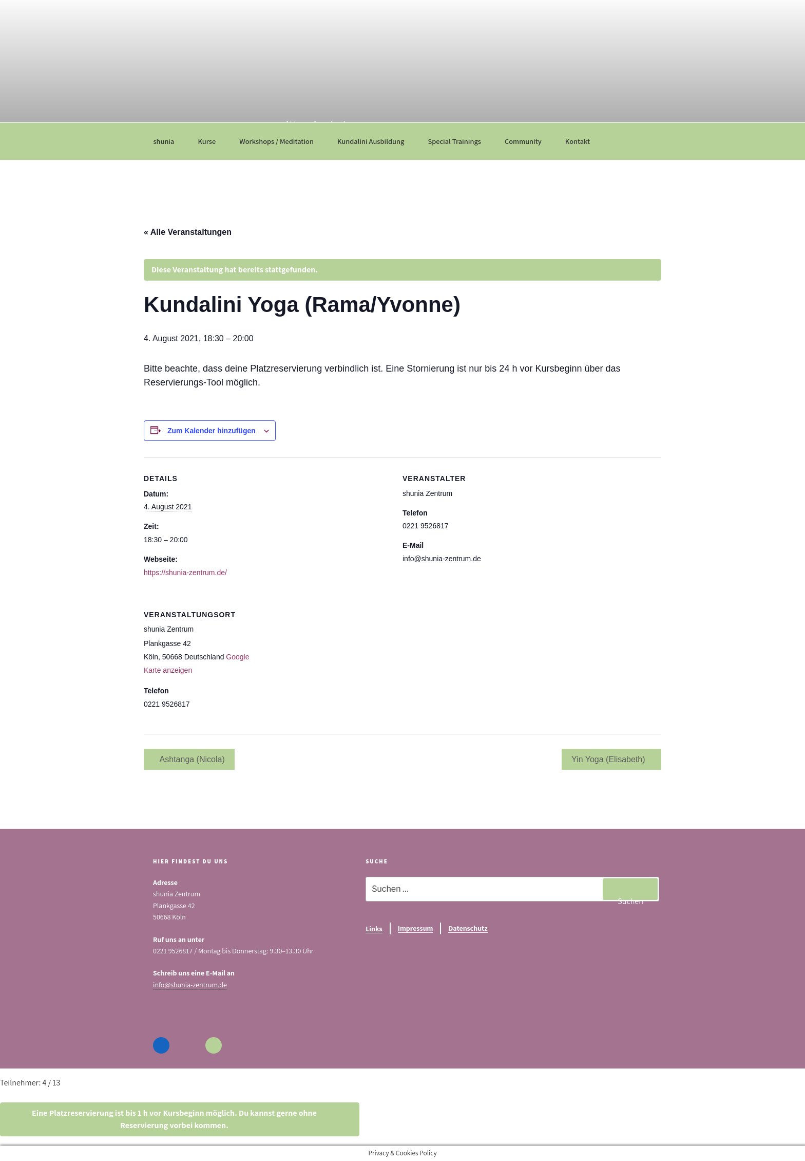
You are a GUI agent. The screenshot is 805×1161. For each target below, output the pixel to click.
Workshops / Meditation (281, 141)
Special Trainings (459, 141)
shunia (168, 141)
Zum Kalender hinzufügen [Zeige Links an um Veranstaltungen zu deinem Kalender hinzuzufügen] (211, 431)
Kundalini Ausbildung (375, 141)
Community (528, 141)
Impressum (415, 928)
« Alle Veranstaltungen (188, 232)
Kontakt (582, 141)
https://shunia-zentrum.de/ (185, 572)
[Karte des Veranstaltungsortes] (467, 664)
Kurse (211, 141)
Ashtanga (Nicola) (191, 759)
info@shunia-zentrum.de (190, 984)
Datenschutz (467, 928)
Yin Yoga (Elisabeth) (609, 759)
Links (374, 928)
